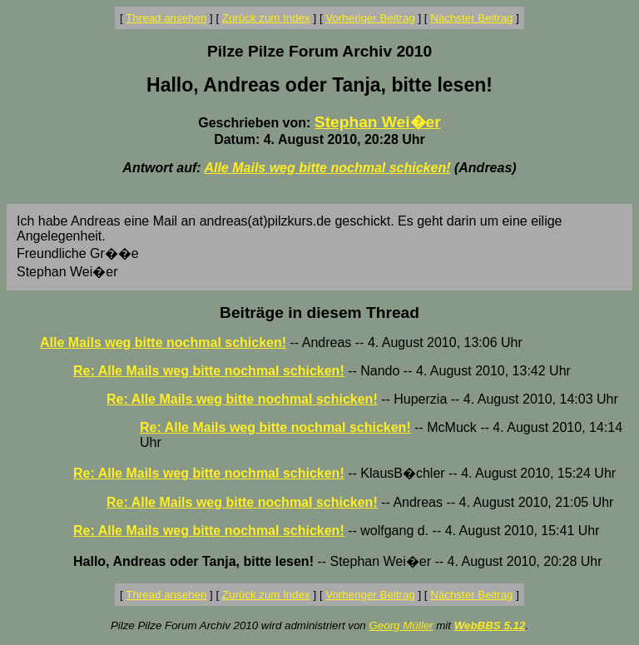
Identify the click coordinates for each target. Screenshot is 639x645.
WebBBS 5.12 (490, 625)
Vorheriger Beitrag (369, 18)
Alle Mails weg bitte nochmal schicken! (327, 168)
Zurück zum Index (266, 18)
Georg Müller (401, 625)
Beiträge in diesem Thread (319, 312)
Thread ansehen (166, 18)
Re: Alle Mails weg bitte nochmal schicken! (208, 371)
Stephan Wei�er (378, 122)
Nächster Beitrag (471, 18)
